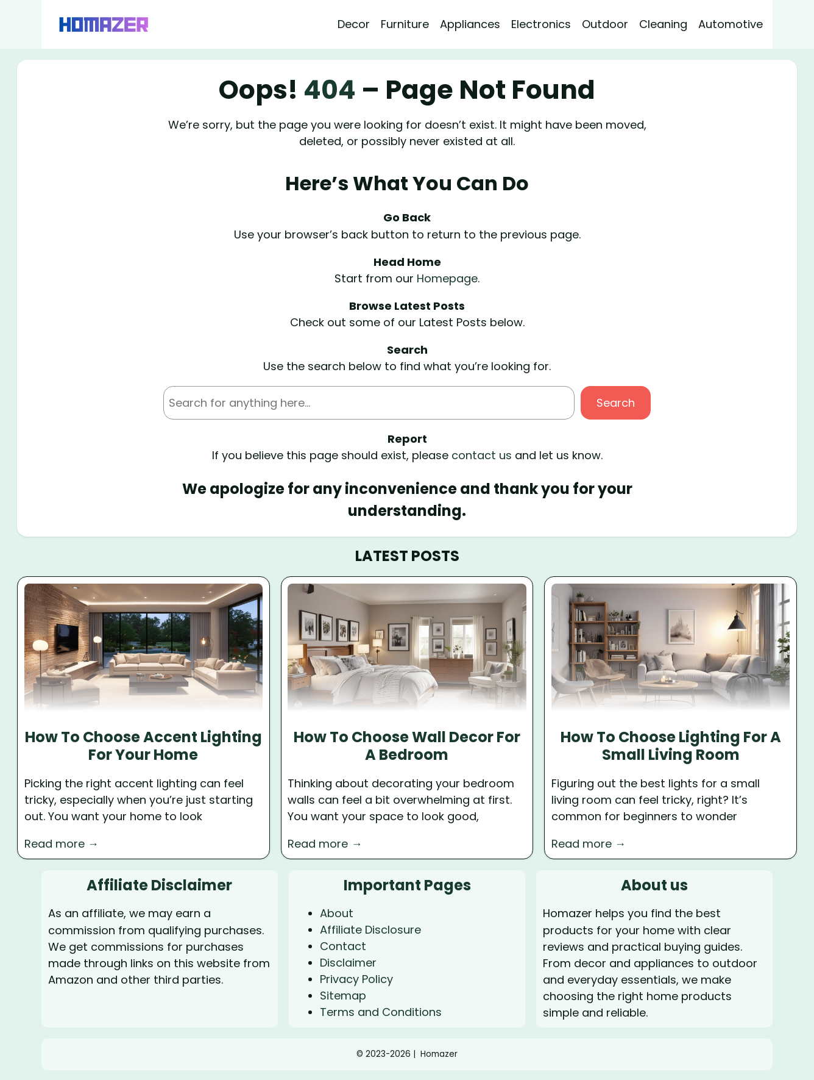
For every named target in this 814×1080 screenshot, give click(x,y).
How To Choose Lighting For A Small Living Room (671, 746)
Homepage (447, 278)
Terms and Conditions (381, 1012)
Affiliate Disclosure (370, 929)
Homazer (439, 1054)
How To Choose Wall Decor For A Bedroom (407, 746)
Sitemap (343, 995)
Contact (343, 946)
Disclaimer (348, 962)
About (336, 913)
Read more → (61, 843)
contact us (481, 455)
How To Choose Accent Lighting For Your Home (143, 746)
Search (615, 402)
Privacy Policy (356, 979)
